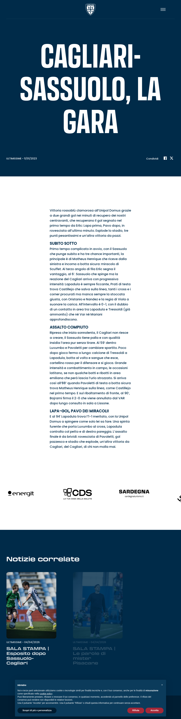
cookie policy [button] (46, 693)
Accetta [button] (154, 710)
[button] (161, 684)
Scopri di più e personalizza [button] (37, 710)
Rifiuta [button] (135, 710)
